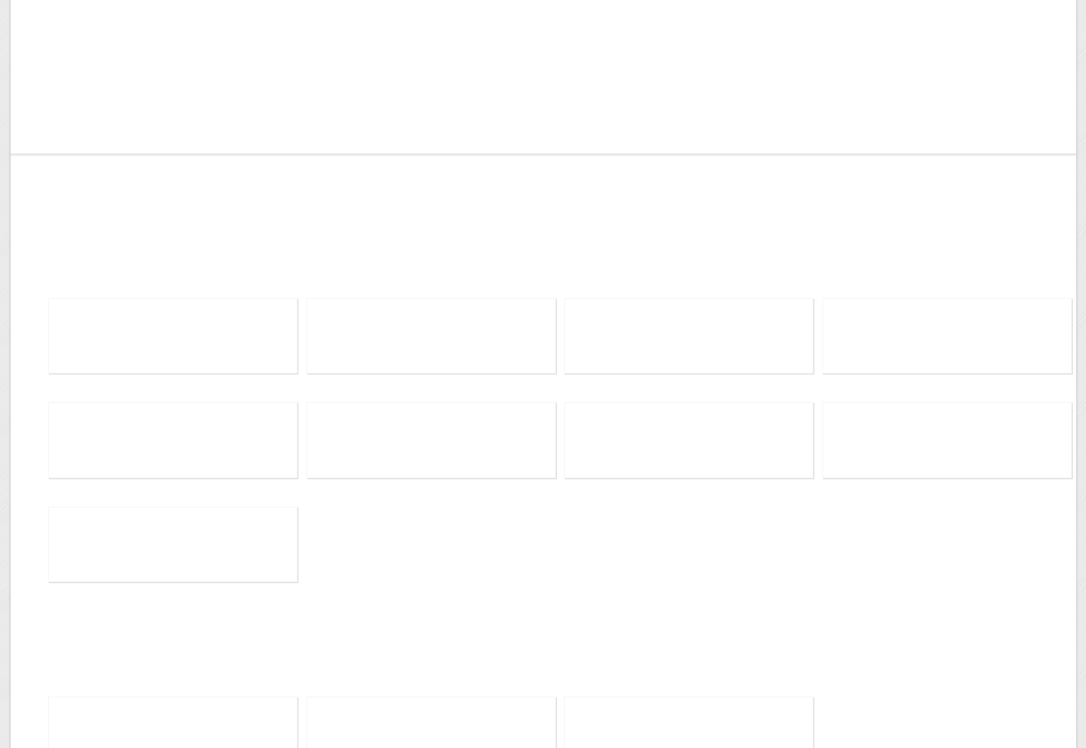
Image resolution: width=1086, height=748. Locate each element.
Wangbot (81, 115)
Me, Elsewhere (111, 37)
